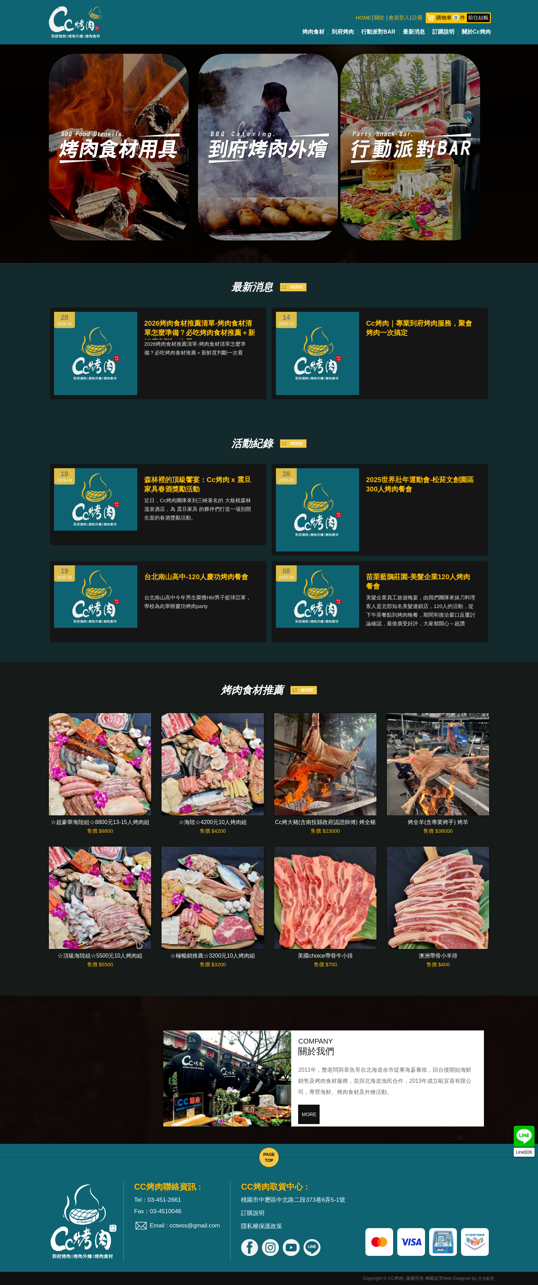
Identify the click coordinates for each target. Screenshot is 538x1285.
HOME (363, 17)
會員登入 (399, 17)
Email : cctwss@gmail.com (185, 1225)
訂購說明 (443, 32)
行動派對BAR (378, 32)
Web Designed (457, 1278)
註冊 (417, 17)
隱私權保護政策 (261, 1226)
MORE (296, 287)
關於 (379, 17)
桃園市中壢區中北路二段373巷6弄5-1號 (293, 1200)
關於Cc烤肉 (476, 32)
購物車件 (463, 17)
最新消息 (414, 32)
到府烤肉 (343, 32)
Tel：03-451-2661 (157, 1200)
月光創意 (486, 1278)
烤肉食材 (313, 32)
